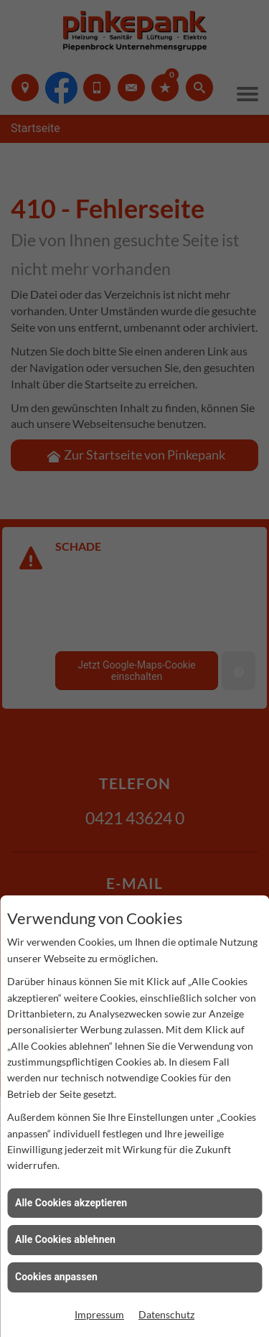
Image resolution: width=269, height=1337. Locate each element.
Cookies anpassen (56, 1276)
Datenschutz (166, 1314)
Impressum (99, 1314)
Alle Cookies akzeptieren (71, 1202)
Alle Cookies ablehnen (65, 1239)
